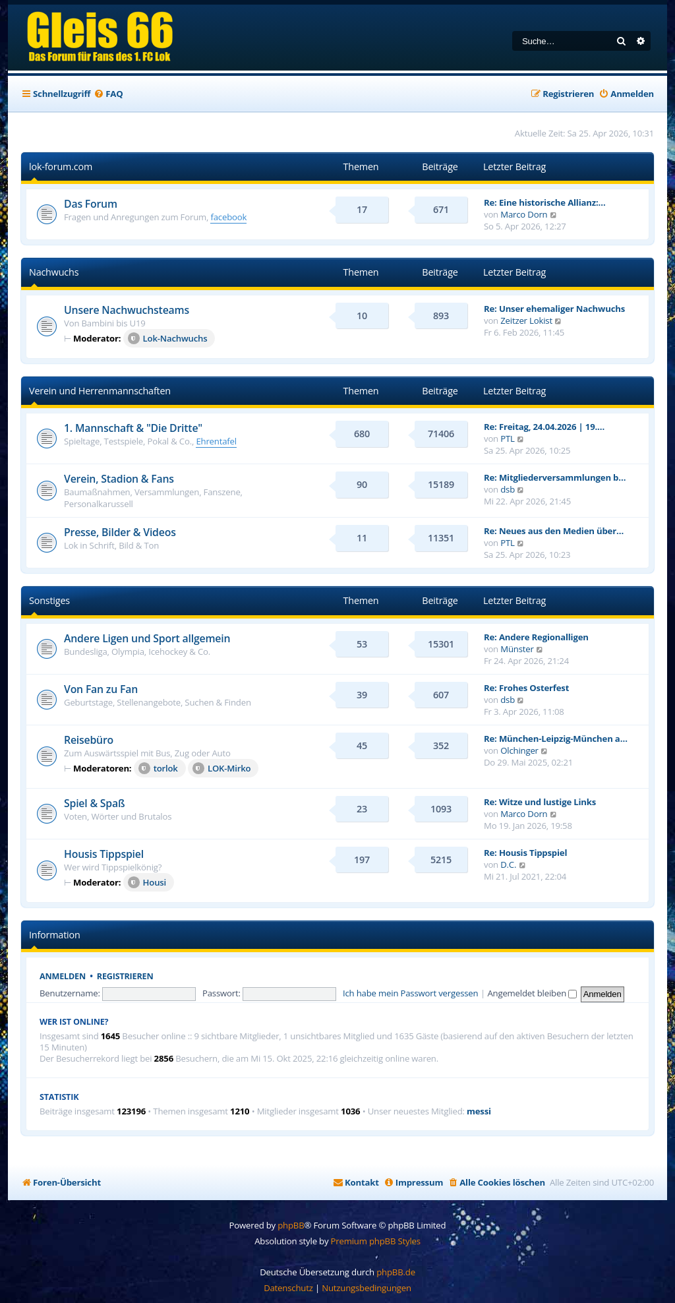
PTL (507, 438)
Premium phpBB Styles (376, 1241)
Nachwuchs (53, 272)
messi (479, 1111)
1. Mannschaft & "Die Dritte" (133, 428)
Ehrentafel (216, 441)
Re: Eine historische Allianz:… (545, 202)
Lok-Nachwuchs (168, 338)
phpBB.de (395, 1272)
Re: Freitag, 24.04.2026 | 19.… (544, 427)
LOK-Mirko (221, 768)
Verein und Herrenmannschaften (100, 390)
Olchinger (519, 750)
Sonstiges (49, 600)
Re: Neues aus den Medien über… (554, 531)
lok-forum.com (60, 166)
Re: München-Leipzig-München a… (556, 738)
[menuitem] (108, 94)
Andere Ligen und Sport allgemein (147, 638)
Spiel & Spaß (94, 803)
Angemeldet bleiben (532, 993)
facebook (228, 217)
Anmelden (63, 976)
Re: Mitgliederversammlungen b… (555, 477)
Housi (147, 882)
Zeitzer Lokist (526, 320)
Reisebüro (88, 740)
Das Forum (90, 204)
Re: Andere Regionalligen (536, 637)
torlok (158, 768)
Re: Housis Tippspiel (525, 853)
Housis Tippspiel (104, 854)
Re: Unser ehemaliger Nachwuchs (554, 309)
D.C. (508, 864)
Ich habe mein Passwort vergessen (410, 993)
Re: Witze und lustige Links (540, 802)
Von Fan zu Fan (101, 689)
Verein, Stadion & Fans (119, 478)
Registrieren (125, 976)
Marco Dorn (523, 214)
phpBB (291, 1225)
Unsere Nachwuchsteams (126, 310)
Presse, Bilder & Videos (120, 532)
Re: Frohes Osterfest (526, 688)
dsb (507, 489)
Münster (516, 649)
